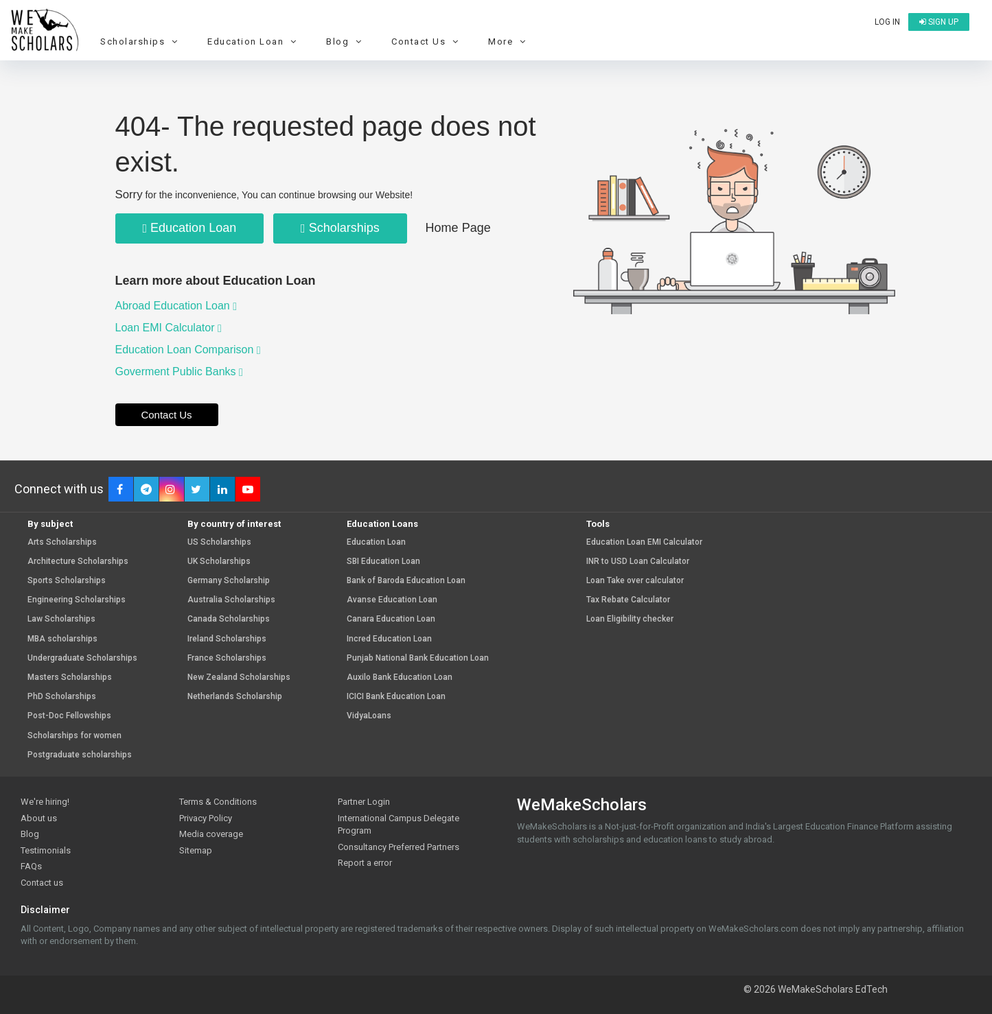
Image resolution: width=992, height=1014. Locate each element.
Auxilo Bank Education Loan (399, 677)
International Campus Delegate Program (398, 824)
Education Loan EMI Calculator (644, 542)
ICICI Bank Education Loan (396, 696)
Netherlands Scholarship (234, 696)
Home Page (458, 228)
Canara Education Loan (391, 619)
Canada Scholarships (228, 619)
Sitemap (195, 850)
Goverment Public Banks (179, 371)
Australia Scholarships (231, 600)
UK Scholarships (219, 561)
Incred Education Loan (389, 639)
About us (39, 818)
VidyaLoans (369, 715)
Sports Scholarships (66, 580)
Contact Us (426, 41)
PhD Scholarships (61, 696)
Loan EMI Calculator (168, 327)
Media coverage (211, 834)
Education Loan (253, 41)
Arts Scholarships (62, 542)
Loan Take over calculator (635, 580)
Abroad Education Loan (176, 305)
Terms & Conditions (218, 802)
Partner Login (364, 802)
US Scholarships (219, 542)
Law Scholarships (61, 619)
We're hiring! (45, 802)
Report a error (365, 863)
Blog (345, 41)
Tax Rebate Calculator (628, 600)
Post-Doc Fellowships (69, 715)
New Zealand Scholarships (238, 677)
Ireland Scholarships (226, 639)
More (508, 41)
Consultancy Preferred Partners (398, 847)
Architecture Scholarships (77, 561)
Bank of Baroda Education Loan (406, 580)
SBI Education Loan (383, 561)
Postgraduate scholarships (79, 755)
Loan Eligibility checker (629, 619)
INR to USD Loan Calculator (637, 561)
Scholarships (140, 41)
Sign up (938, 22)
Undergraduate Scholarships (82, 658)
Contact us (42, 882)
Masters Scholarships (69, 677)
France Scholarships (226, 658)
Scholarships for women (74, 735)
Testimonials (46, 850)
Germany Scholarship (228, 580)
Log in (887, 22)
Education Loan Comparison (188, 349)
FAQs (31, 866)
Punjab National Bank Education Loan (418, 658)
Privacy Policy (205, 818)
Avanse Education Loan (392, 600)
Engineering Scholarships (76, 600)
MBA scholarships (62, 639)
